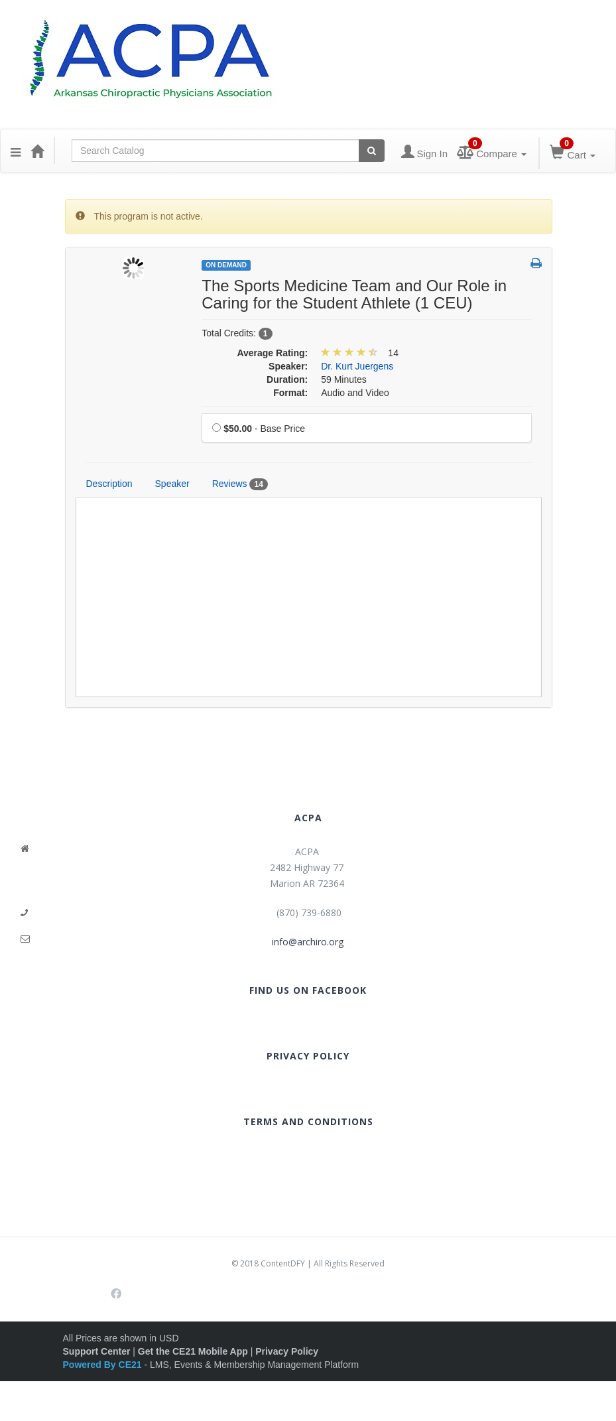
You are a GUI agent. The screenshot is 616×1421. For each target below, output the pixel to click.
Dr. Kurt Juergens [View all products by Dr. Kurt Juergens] (357, 366)
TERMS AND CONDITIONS (308, 1121)
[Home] (37, 150)
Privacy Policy (286, 1351)
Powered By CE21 (104, 1364)
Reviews (240, 484)
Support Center (97, 1351)
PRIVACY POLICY (308, 1055)
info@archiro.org (307, 941)
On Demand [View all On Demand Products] (226, 265)
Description (109, 483)
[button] (16, 150)
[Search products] (372, 150)
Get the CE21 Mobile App (193, 1351)
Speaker (172, 483)
